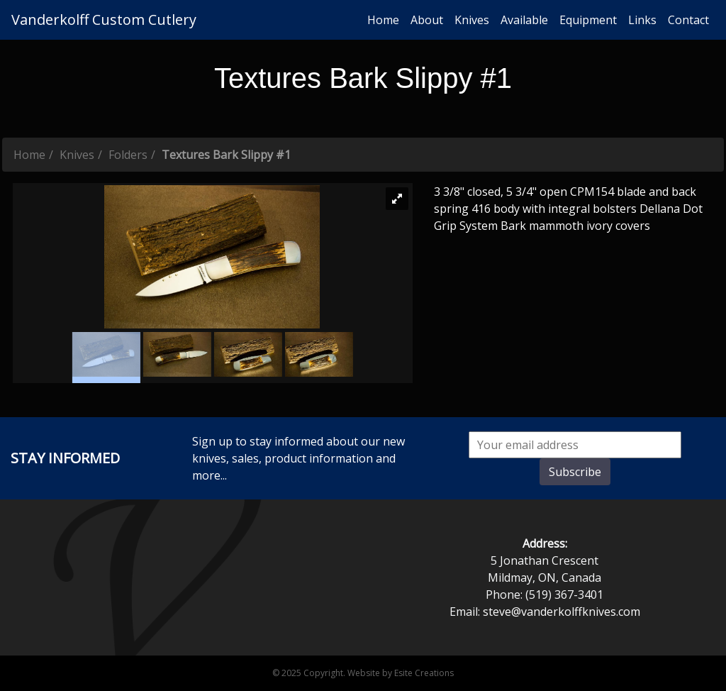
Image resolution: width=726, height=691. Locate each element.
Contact (688, 20)
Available (524, 20)
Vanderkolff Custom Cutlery (103, 19)
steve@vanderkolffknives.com (561, 611)
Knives (471, 20)
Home (383, 20)
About (427, 20)
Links (642, 20)
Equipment (588, 20)
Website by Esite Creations (400, 673)
